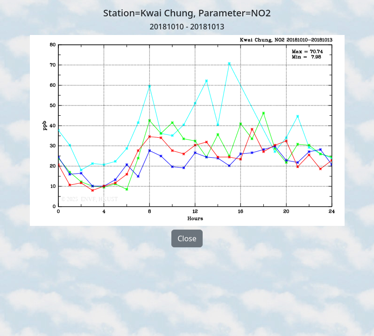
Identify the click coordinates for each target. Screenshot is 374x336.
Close (187, 238)
